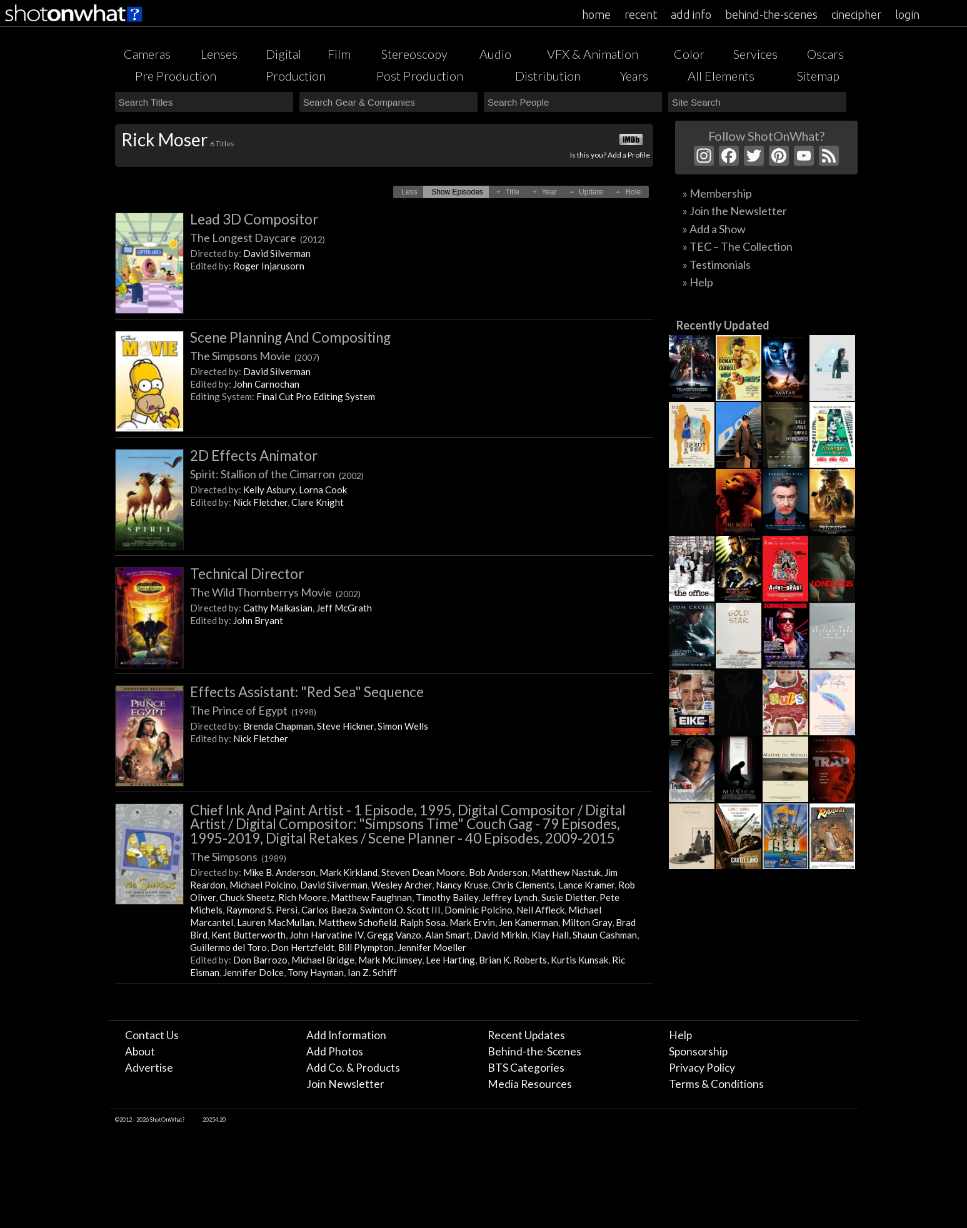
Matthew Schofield (357, 922)
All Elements (721, 75)
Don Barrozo (260, 959)
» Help (698, 282)
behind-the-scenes (771, 14)
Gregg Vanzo (394, 934)
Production (296, 75)
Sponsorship (698, 1051)
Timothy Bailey (447, 897)
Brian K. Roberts (513, 959)
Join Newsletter (345, 1083)
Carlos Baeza (328, 909)
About (140, 1051)
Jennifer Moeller (432, 947)
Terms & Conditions (716, 1083)
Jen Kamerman (528, 922)
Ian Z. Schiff (372, 972)
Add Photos (334, 1051)
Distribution (548, 75)
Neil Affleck (540, 909)
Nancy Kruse (462, 884)
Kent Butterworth (248, 934)
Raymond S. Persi (262, 909)
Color (689, 53)
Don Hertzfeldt (302, 947)
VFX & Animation (592, 53)
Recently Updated (722, 325)
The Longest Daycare (257, 237)
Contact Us (152, 1035)
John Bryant (258, 620)
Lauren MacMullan (275, 922)
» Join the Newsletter (735, 211)
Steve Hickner (345, 726)
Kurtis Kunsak (579, 959)
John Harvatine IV (326, 934)
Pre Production (175, 75)
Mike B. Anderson (279, 872)
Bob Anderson (498, 872)
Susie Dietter (568, 897)
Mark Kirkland (348, 872)
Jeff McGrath (344, 607)
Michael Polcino (262, 884)
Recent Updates (526, 1035)
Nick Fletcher (260, 502)
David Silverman (277, 253)
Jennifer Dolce (253, 972)
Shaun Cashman (605, 934)
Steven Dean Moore (423, 872)
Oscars (825, 53)
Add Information (346, 1035)
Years (634, 75)
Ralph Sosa (423, 922)
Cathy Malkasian (278, 607)
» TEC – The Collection (738, 246)
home (596, 14)
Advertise (149, 1067)
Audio (495, 53)
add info (691, 14)
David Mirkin (501, 934)
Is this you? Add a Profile (610, 154)
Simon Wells (403, 726)
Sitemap (818, 75)
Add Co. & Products (353, 1067)
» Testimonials (717, 264)
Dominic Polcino (478, 909)
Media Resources (530, 1083)
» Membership (717, 193)
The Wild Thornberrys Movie (275, 592)
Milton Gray (587, 922)
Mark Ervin (472, 922)
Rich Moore (302, 897)
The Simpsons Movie (254, 356)
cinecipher (856, 14)
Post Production (419, 75)
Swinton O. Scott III (400, 909)
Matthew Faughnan (371, 897)
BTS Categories (526, 1067)
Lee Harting (450, 959)
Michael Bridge (322, 959)
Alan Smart (447, 934)
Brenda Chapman (278, 726)
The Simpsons (238, 856)
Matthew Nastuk (566, 872)
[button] (409, 192)
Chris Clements (523, 884)
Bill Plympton (366, 947)
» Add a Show (714, 229)
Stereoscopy (414, 53)
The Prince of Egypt (253, 710)
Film (339, 53)
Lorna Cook (323, 489)
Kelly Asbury (269, 489)
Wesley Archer (401, 884)
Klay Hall (550, 934)
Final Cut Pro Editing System (315, 396)
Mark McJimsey (390, 959)
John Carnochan (266, 384)
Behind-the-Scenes (534, 1051)
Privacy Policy (702, 1067)
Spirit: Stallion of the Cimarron (277, 474)
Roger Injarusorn (268, 265)
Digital (283, 53)
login (907, 14)
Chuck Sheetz (246, 897)
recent (640, 14)
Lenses (219, 53)
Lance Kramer (586, 884)
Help (680, 1035)
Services (755, 53)
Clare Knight (317, 502)
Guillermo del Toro (228, 947)
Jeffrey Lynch (510, 897)
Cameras (147, 53)
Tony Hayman (316, 972)
